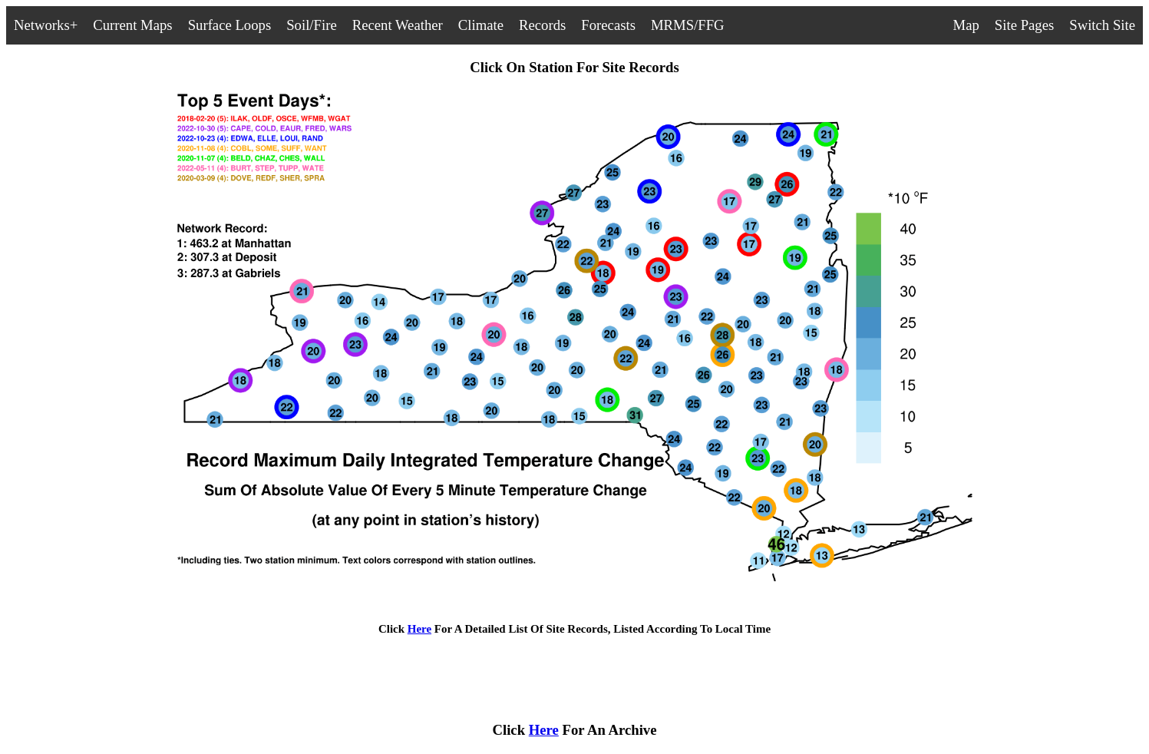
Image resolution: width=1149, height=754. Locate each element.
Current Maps (132, 25)
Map (966, 25)
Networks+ (46, 25)
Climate (481, 25)
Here (419, 629)
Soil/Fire (311, 25)
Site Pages (1024, 25)
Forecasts (608, 25)
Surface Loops (230, 25)
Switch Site (1102, 25)
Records (542, 25)
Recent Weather (397, 25)
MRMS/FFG (688, 25)
